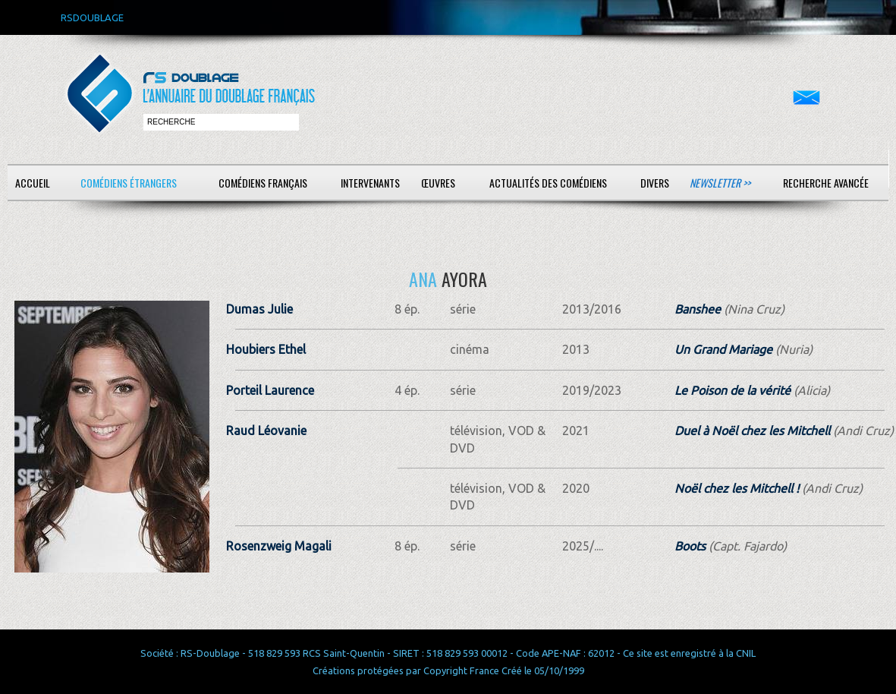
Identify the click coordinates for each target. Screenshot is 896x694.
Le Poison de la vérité (732, 390)
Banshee (697, 309)
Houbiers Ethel (266, 349)
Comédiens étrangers (128, 183)
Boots (690, 546)
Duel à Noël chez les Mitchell (752, 430)
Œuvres (438, 183)
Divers (654, 183)
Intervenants (370, 183)
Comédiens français (262, 183)
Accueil (32, 183)
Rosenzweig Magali (279, 546)
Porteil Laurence (270, 390)
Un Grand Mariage (723, 349)
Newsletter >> (720, 183)
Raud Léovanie (266, 430)
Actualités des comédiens (548, 183)
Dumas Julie (259, 309)
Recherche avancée (826, 183)
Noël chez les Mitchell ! (736, 488)
